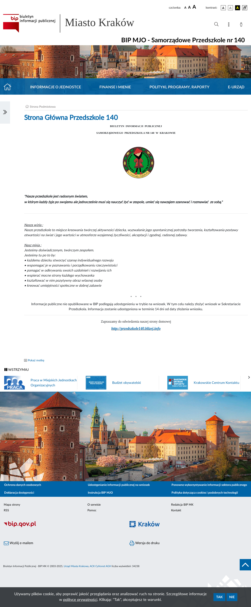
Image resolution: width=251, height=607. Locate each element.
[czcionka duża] (198, 7)
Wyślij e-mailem (18, 543)
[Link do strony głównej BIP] (74, 23)
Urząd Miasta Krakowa (76, 566)
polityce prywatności (80, 600)
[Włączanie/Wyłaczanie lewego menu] (5, 112)
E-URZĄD (236, 87)
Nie (232, 597)
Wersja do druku (144, 543)
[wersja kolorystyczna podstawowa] (223, 8)
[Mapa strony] (229, 25)
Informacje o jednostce (55, 87)
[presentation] (249, 377)
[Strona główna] (9, 87)
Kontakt (176, 510)
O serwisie (94, 504)
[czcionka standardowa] (185, 7)
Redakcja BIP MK (182, 504)
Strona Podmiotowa (43, 106)
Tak (219, 597)
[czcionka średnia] (189, 8)
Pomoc (91, 510)
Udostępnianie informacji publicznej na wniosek (119, 485)
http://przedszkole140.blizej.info (136, 328)
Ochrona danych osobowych (22, 485)
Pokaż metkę (36, 360)
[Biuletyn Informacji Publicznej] (62, 526)
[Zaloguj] (242, 25)
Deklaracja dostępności (19, 492)
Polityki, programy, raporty (179, 87)
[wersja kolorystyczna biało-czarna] (230, 8)
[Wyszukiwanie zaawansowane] (216, 24)
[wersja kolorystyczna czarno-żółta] (237, 8)
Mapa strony (12, 504)
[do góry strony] (245, 564)
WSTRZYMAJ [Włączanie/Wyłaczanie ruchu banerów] (16, 369)
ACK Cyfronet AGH (100, 566)
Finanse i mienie (115, 87)
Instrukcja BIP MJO (100, 492)
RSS (6, 510)
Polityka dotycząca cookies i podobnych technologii (205, 492)
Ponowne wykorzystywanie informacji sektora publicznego (209, 485)
